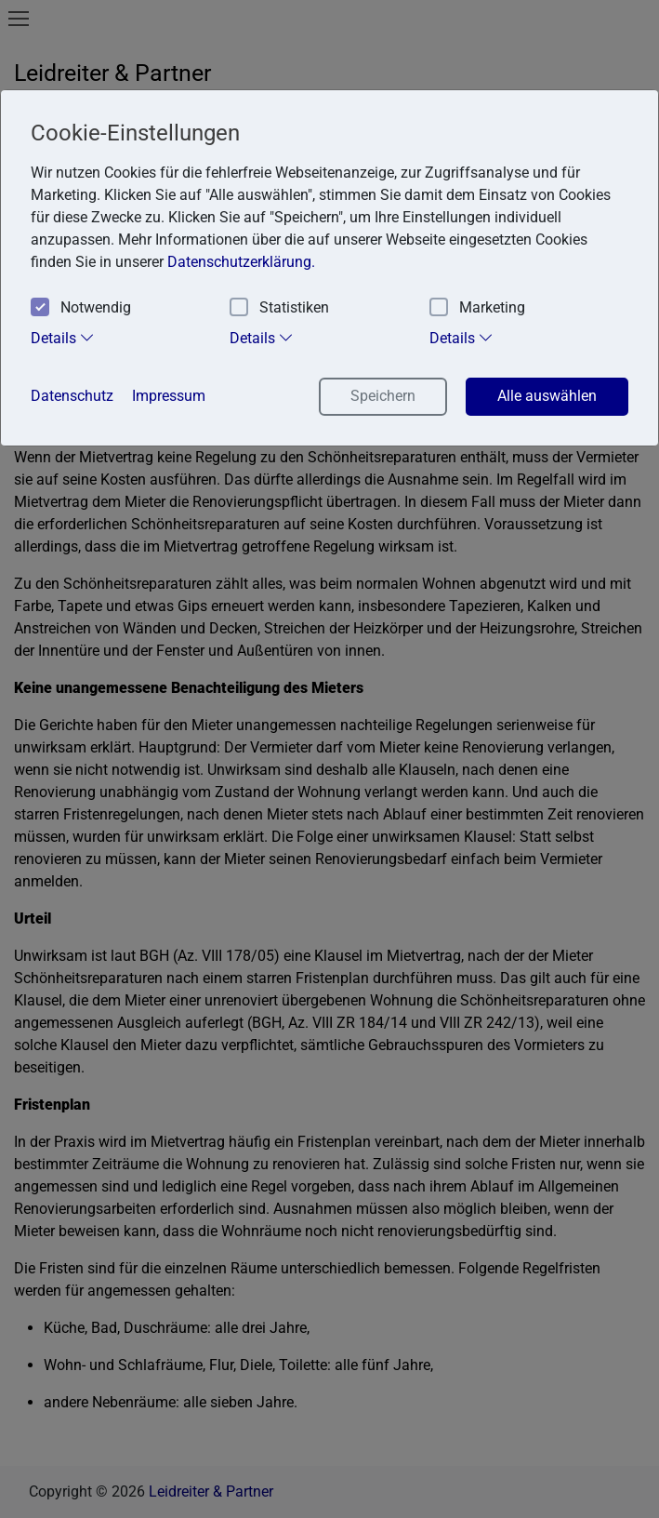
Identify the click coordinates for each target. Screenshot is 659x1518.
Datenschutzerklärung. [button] (241, 262)
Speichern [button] (382, 396)
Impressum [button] (168, 396)
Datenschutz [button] (72, 396)
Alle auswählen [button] (547, 396)
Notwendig (81, 308)
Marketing (477, 308)
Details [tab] (63, 337)
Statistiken (279, 308)
